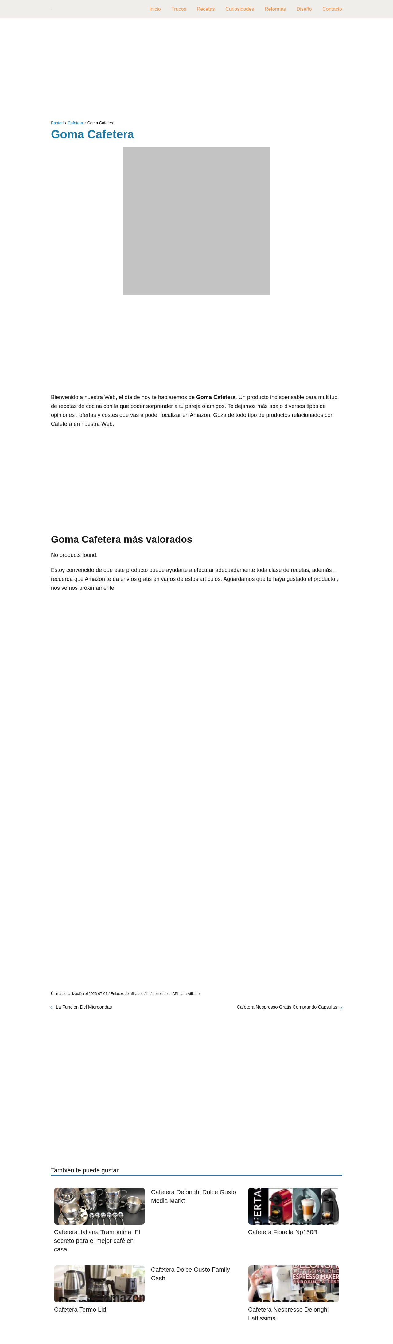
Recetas (206, 9)
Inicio (155, 9)
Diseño (304, 9)
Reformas (275, 9)
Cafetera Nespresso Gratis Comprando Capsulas (287, 1006)
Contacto (332, 9)
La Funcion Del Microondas (84, 1006)
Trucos (178, 9)
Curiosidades (239, 9)
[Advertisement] (196, 71)
